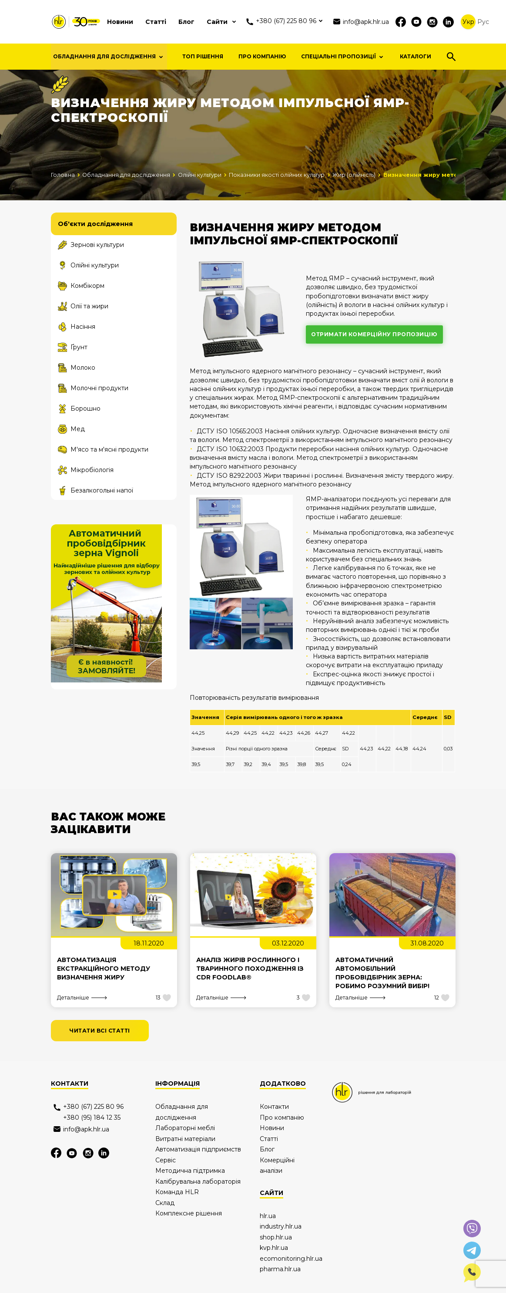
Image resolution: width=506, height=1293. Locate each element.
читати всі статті (99, 1052)
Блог (186, 22)
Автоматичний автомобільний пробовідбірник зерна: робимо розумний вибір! (382, 995)
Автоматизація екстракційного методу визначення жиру (103, 990)
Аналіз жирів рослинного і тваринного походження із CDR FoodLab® (250, 990)
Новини (120, 22)
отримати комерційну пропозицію (374, 356)
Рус (483, 22)
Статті (155, 22)
